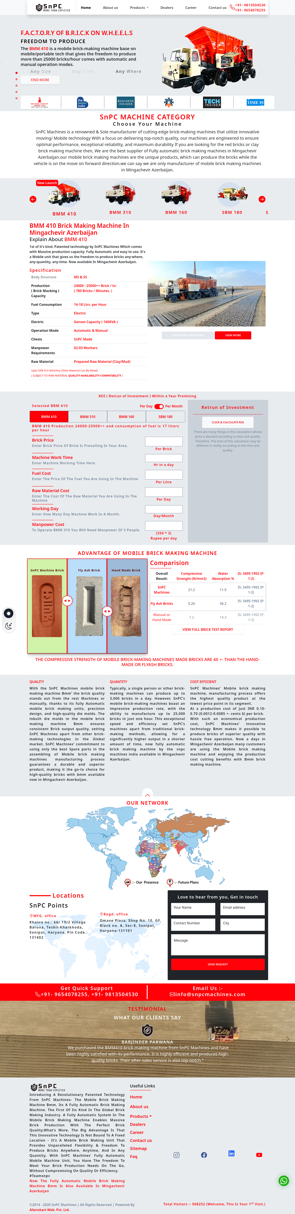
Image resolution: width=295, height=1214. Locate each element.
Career (190, 7)
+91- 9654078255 (250, 10)
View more (233, 335)
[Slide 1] (16, 73)
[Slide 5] (16, 98)
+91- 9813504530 (250, 5)
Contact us (217, 7)
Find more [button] (40, 80)
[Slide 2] (16, 79)
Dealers (167, 7)
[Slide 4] (16, 92)
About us (110, 7)
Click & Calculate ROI (228, 422)
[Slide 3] (16, 85)
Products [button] (138, 7)
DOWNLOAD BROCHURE (188, 335)
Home (86, 7)
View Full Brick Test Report (207, 629)
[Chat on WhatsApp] (284, 1181)
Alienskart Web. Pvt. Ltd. (50, 1209)
